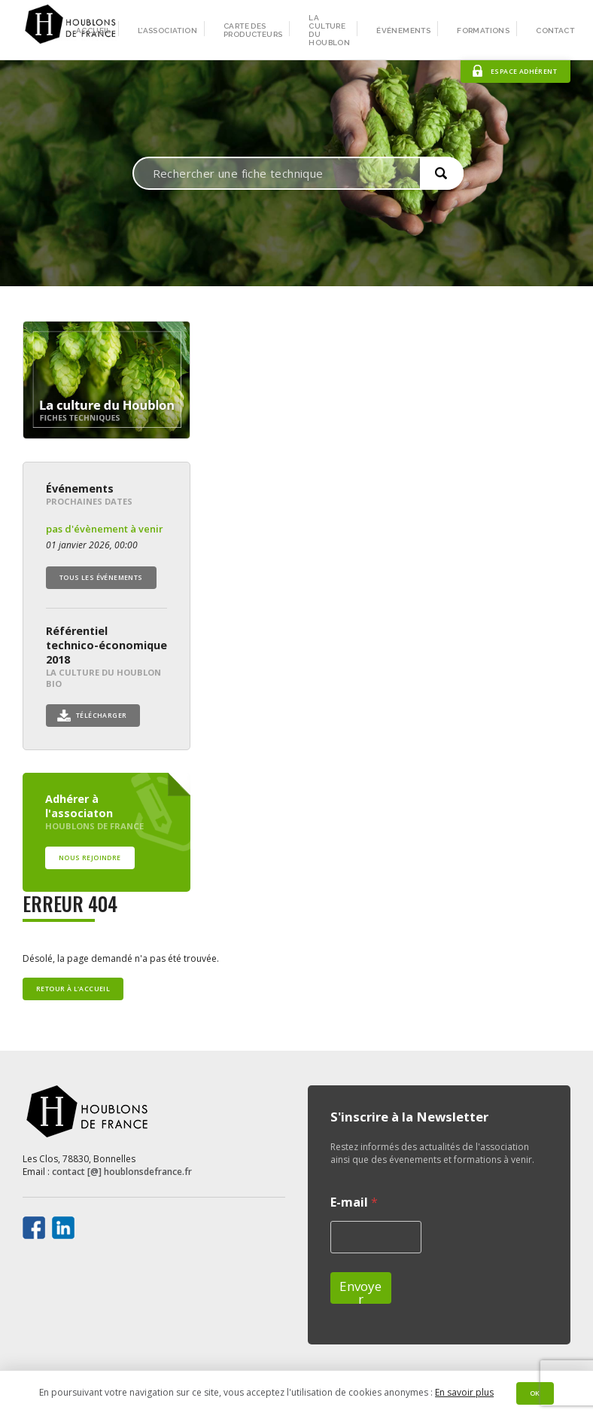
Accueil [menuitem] (93, 30)
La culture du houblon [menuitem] (329, 30)
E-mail (354, 1202)
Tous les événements (101, 577)
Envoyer (360, 1290)
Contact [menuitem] (555, 30)
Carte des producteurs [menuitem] (253, 30)
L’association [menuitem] (167, 30)
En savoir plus (464, 1392)
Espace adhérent (524, 71)
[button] (442, 173)
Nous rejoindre (90, 857)
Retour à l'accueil (73, 988)
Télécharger (101, 715)
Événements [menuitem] (403, 30)
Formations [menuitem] (483, 30)
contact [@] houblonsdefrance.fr (122, 1171)
